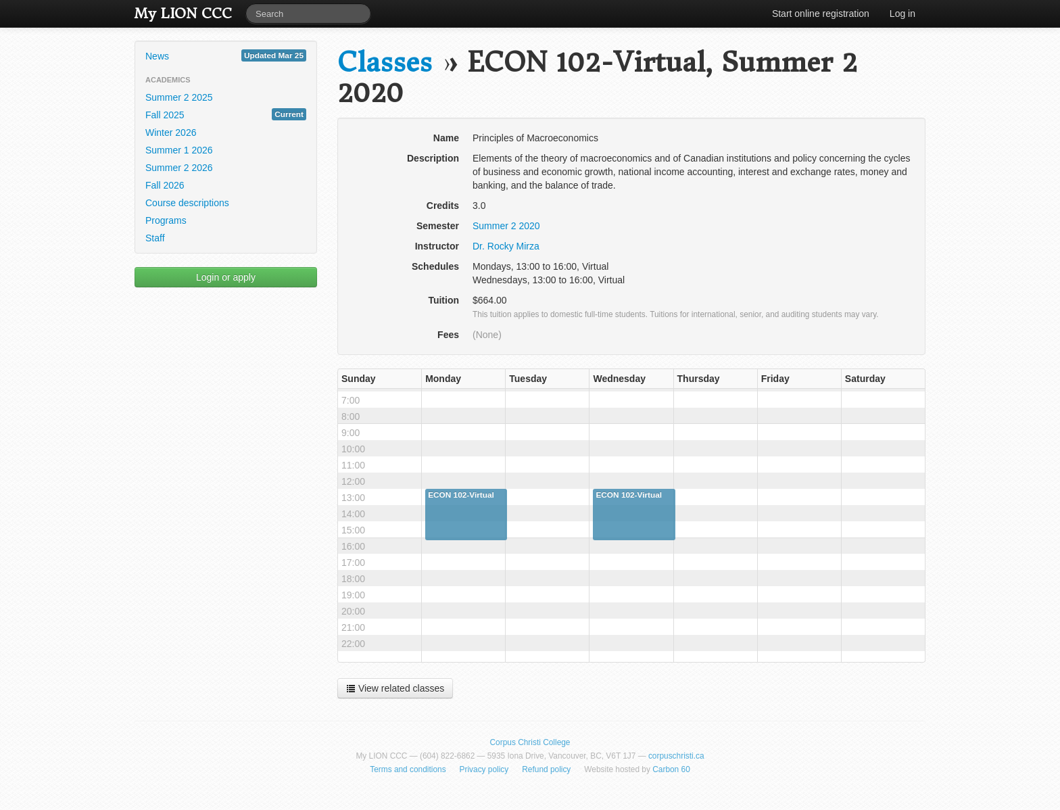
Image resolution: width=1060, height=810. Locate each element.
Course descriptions (187, 202)
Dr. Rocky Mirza (506, 246)
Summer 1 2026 (179, 150)
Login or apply (226, 277)
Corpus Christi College (530, 742)
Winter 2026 (170, 132)
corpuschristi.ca (676, 756)
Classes (384, 62)
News (225, 55)
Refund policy (546, 769)
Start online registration (820, 13)
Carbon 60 (671, 769)
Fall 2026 (165, 185)
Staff (155, 238)
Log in (902, 13)
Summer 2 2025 (179, 97)
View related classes (395, 688)
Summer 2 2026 (179, 167)
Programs (166, 220)
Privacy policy (484, 769)
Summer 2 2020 (506, 225)
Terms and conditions (407, 769)
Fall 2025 (225, 114)
